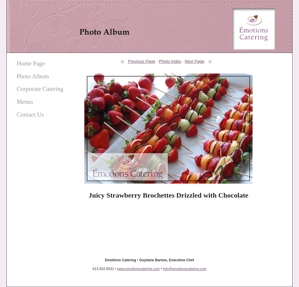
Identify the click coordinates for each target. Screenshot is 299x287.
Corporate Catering (40, 88)
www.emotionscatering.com (138, 269)
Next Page (199, 61)
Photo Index (170, 61)
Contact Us (30, 114)
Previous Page (137, 61)
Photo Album (33, 76)
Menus (25, 101)
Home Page (31, 63)
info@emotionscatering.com (184, 269)
